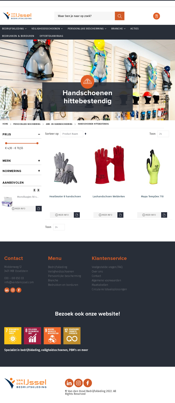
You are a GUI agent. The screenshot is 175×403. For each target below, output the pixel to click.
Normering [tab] (12, 171)
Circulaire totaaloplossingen (109, 289)
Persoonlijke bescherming (64, 276)
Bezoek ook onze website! (87, 314)
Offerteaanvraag (51, 35)
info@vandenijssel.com (19, 282)
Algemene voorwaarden (106, 280)
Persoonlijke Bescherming (27, 124)
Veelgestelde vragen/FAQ (107, 267)
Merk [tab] (7, 161)
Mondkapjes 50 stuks (28, 196)
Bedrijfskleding (57, 267)
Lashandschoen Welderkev (109, 196)
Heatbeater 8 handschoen (65, 196)
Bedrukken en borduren (63, 284)
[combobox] (89, 16)
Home (5, 124)
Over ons (97, 271)
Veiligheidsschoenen (61, 271)
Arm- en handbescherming (59, 124)
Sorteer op (52, 133)
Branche (53, 280)
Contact (96, 276)
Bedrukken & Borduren (18, 35)
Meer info (63, 215)
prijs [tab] (7, 134)
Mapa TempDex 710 (152, 196)
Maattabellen (100, 284)
